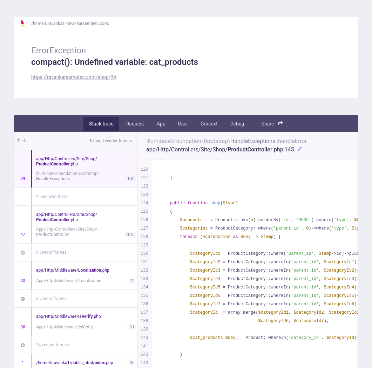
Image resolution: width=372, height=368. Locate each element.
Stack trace (101, 124)
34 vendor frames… (54, 344)
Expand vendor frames (111, 140)
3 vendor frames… (52, 298)
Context (209, 124)
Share (272, 124)
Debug (237, 124)
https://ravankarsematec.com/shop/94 (73, 77)
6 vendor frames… (52, 252)
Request (135, 124)
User (183, 124)
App (161, 124)
